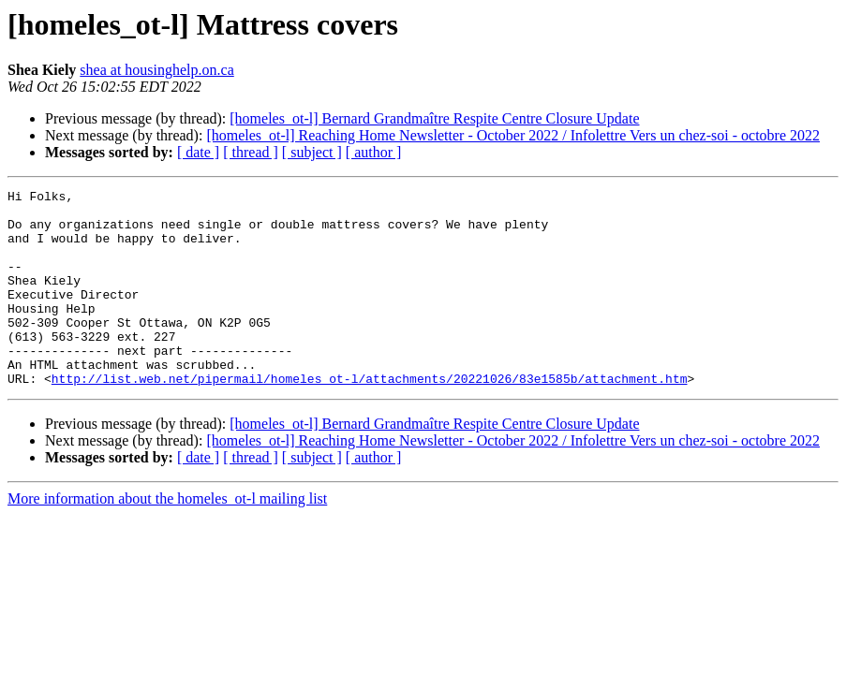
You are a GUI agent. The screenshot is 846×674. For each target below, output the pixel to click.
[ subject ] (312, 152)
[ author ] (374, 152)
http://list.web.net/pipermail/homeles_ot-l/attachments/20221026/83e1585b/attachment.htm (370, 417)
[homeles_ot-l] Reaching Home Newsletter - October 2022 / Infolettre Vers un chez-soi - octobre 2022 (513, 135)
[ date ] (198, 152)
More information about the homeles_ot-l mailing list (167, 538)
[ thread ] (250, 152)
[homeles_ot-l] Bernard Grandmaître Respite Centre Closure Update (434, 118)
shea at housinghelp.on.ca (156, 70)
